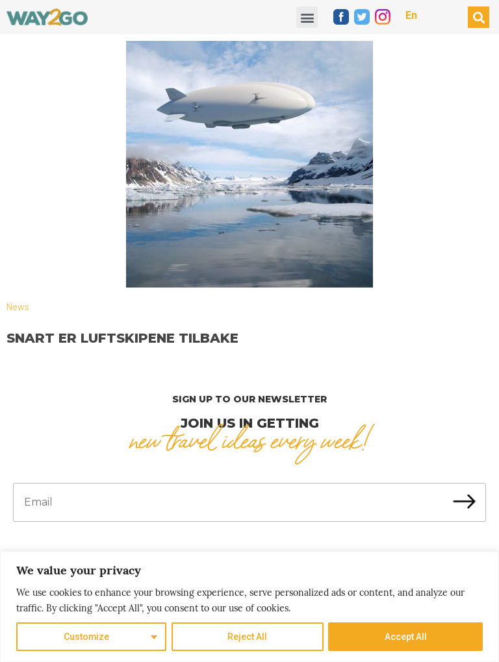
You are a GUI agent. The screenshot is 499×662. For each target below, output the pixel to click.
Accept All (406, 636)
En (411, 15)
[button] (307, 17)
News (17, 307)
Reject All (247, 636)
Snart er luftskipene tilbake (122, 338)
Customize (87, 636)
